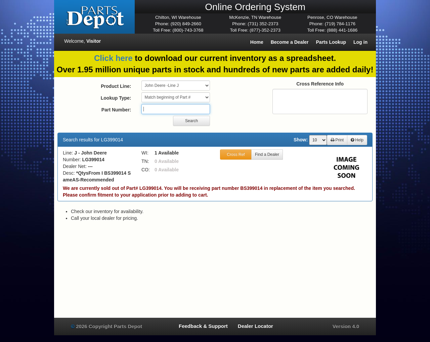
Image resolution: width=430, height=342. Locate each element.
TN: (145, 161)
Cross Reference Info (320, 84)
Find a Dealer (267, 154)
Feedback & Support (203, 326)
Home (256, 42)
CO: (145, 169)
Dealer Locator (255, 326)
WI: (144, 153)
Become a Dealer (290, 42)
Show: (301, 139)
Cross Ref (236, 154)
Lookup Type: (116, 98)
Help (357, 140)
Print (337, 140)
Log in (360, 42)
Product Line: (116, 86)
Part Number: (116, 109)
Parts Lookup (331, 42)
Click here (113, 58)
